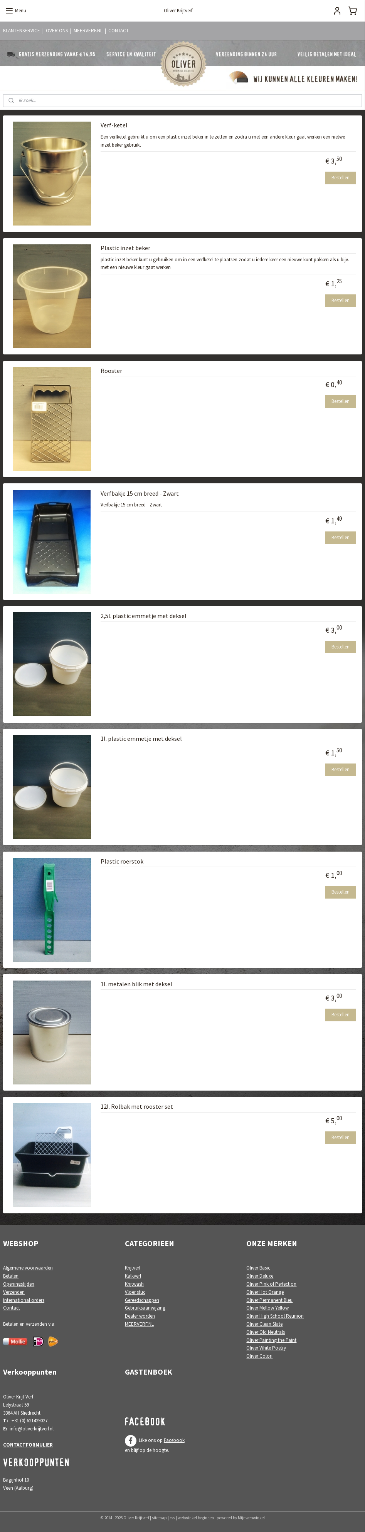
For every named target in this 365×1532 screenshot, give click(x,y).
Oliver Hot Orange (265, 1292)
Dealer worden (140, 1316)
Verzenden (14, 1292)
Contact (11, 1308)
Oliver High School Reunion (275, 1316)
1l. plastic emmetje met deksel (141, 738)
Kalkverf (133, 1276)
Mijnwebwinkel (251, 1517)
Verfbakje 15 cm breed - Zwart (140, 493)
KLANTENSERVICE (21, 30)
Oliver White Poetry (266, 1348)
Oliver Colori (259, 1356)
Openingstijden (18, 1284)
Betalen (11, 1276)
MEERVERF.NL (88, 30)
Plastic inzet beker (125, 248)
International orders (23, 1300)
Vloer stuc (135, 1292)
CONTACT (118, 30)
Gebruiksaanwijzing (145, 1308)
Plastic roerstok (122, 861)
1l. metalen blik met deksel (136, 984)
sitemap (159, 1517)
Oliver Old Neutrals (265, 1332)
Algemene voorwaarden (28, 1268)
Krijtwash (134, 1284)
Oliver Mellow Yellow (267, 1308)
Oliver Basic (258, 1268)
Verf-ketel (114, 125)
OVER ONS (57, 30)
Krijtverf (132, 1268)
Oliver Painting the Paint (271, 1340)
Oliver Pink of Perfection (271, 1284)
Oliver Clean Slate (264, 1324)
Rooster (111, 370)
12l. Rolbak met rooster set (137, 1107)
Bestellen (340, 177)
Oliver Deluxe (259, 1276)
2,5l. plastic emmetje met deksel (144, 616)
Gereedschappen (142, 1300)
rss (172, 1517)
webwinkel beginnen (196, 1517)
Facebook (174, 1440)
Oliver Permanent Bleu (269, 1300)
